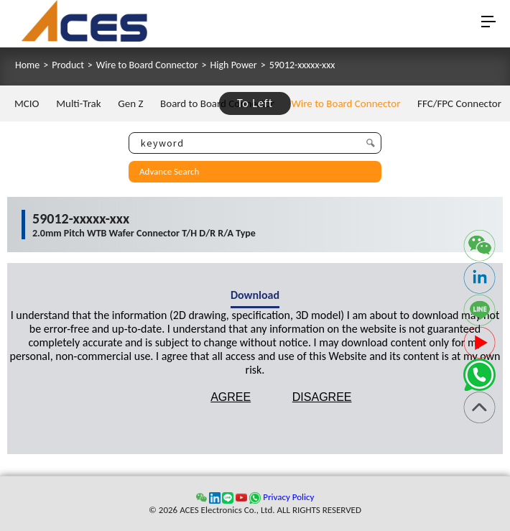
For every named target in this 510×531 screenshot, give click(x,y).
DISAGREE (322, 397)
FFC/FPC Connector (459, 103)
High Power (233, 65)
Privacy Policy (288, 496)
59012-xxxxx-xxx (302, 65)
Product (68, 65)
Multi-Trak (78, 103)
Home (27, 65)
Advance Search (169, 171)
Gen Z (130, 103)
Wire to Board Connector (147, 65)
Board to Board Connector (217, 103)
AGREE (230, 397)
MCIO (27, 103)
